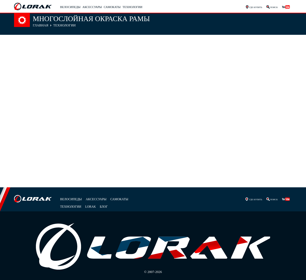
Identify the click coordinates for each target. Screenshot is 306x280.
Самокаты (112, 7)
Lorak (90, 206)
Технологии (132, 7)
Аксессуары (92, 7)
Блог (104, 206)
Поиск (274, 7)
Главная (40, 25)
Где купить (255, 7)
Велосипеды (70, 7)
